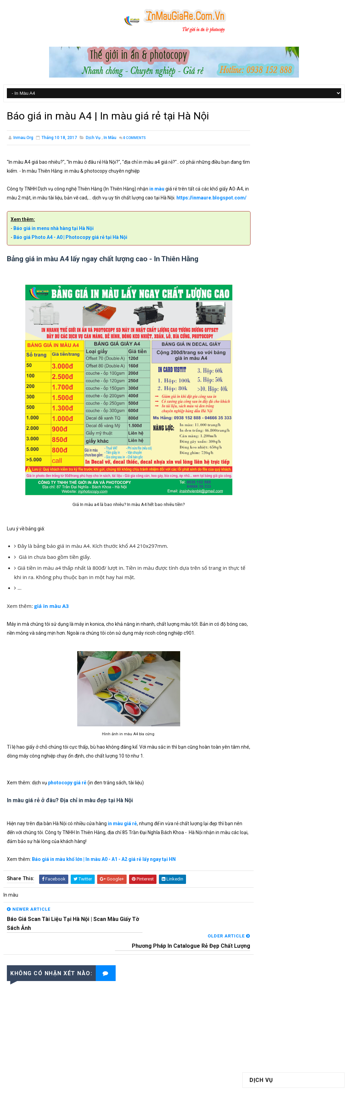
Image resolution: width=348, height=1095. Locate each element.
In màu (110, 138)
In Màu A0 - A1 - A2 (272, 150)
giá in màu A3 (51, 615)
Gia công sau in (269, 402)
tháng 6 (263, 555)
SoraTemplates (155, 1086)
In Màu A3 (263, 143)
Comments (134, 138)
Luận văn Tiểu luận (272, 438)
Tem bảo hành (267, 450)
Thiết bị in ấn (302, 450)
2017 (262, 507)
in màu (156, 189)
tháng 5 (263, 562)
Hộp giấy (261, 414)
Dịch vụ (93, 138)
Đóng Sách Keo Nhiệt (274, 170)
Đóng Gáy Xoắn (268, 183)
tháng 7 (263, 548)
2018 (262, 500)
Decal (289, 390)
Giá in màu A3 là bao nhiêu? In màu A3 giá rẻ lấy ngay (307, 260)
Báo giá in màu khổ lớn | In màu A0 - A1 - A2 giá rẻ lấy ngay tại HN (104, 869)
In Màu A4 (263, 136)
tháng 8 (263, 541)
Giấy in (299, 402)
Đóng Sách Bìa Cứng (274, 177)
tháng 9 (263, 535)
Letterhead (264, 426)
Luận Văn (294, 426)
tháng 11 (265, 520)
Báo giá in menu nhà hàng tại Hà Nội (53, 238)
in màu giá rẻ (122, 833)
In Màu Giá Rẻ (232, 1086)
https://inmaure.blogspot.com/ (42, 207)
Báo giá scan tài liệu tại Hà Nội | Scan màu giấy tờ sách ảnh (309, 316)
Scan (305, 438)
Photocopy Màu (269, 163)
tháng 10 (265, 528)
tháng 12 (265, 514)
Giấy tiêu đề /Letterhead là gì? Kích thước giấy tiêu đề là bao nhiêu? (309, 345)
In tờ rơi (309, 414)
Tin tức (260, 462)
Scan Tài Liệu (266, 190)
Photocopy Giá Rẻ (271, 156)
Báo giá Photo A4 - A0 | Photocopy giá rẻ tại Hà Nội (70, 247)
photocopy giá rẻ (67, 792)
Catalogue (263, 390)
